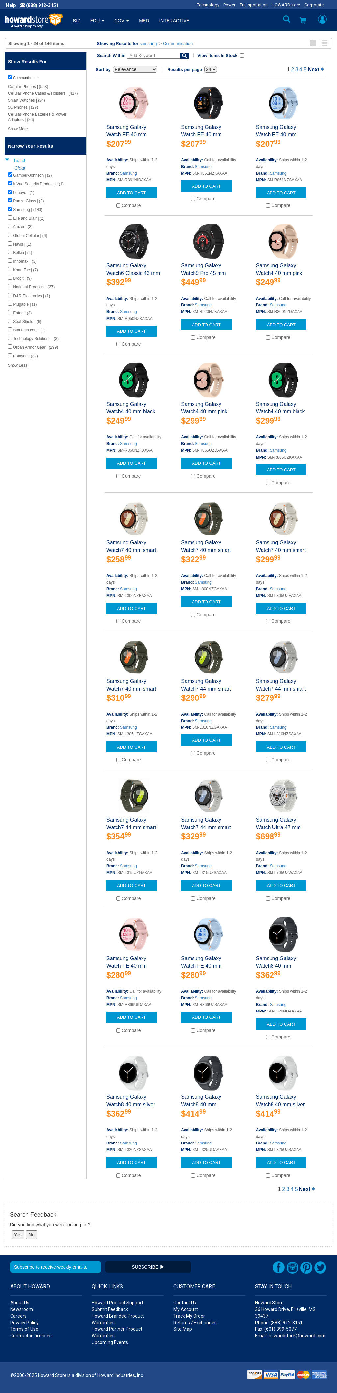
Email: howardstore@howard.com (290, 1335)
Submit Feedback (110, 1309)
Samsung (128, 173)
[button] (303, 21)
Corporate (314, 4)
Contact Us (184, 1302)
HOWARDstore (286, 4)
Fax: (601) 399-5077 (276, 1329)
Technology (208, 4)
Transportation (254, 4)
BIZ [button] (76, 20)
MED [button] (144, 20)
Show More (18, 129)
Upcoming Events (110, 1342)
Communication (178, 43)
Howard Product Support (117, 1302)
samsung (148, 43)
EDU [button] (97, 20)
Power (229, 4)
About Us (19, 1302)
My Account (185, 1309)
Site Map (182, 1329)
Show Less (17, 365)
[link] (230, 1377)
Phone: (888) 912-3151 (279, 1322)
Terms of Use (24, 1329)
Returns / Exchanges (195, 1322)
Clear (19, 168)
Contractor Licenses (31, 1335)
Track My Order (189, 1316)
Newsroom (21, 1309)
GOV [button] (121, 20)
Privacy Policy (24, 1322)
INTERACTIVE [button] (174, 20)
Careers (18, 1316)
